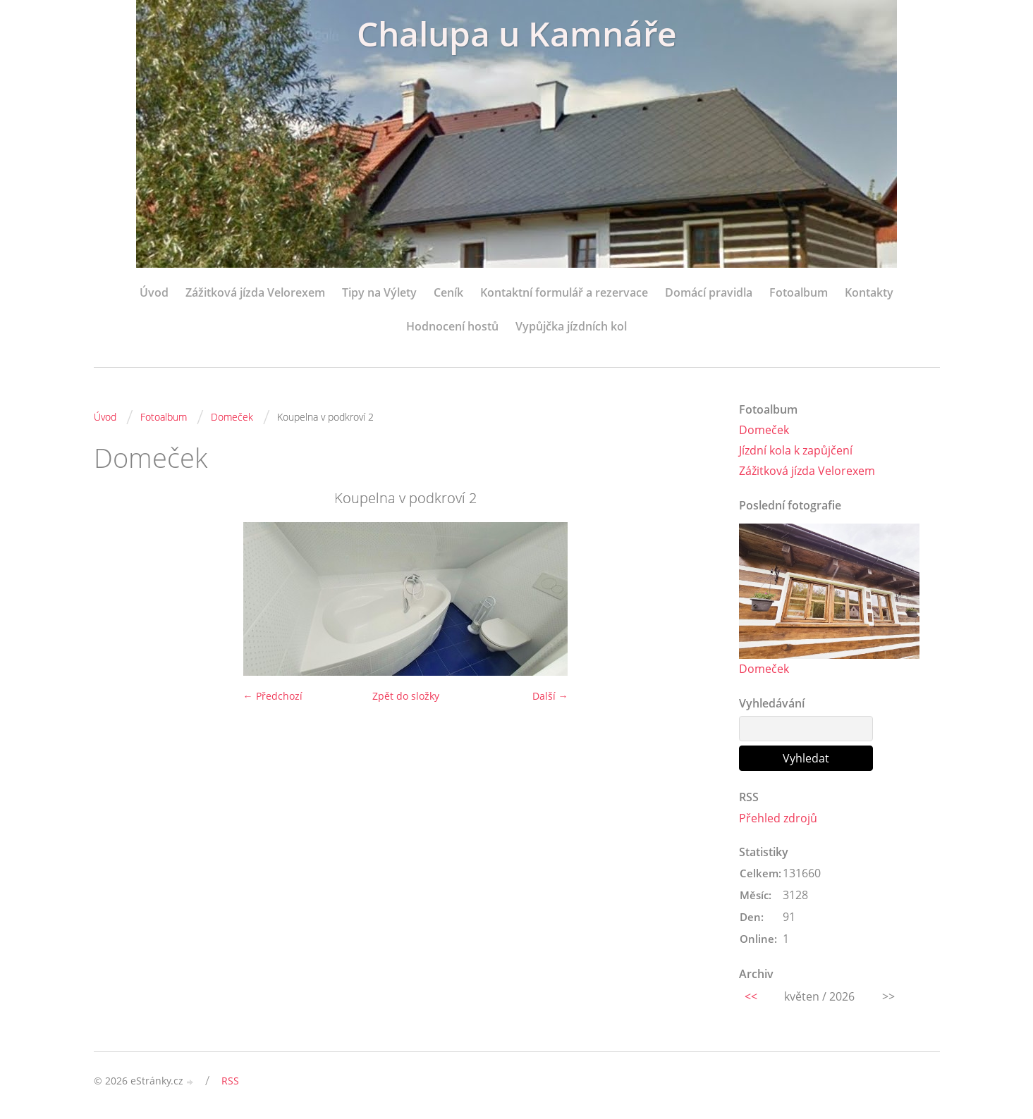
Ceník (448, 292)
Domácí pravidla (708, 292)
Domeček (232, 417)
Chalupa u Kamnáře (517, 33)
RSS (230, 1080)
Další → (550, 696)
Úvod (154, 292)
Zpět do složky (405, 696)
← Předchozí (272, 696)
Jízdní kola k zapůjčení (795, 450)
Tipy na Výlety (379, 292)
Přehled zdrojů (778, 818)
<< (751, 996)
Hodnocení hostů (452, 326)
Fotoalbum (798, 292)
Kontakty (869, 292)
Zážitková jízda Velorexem (255, 292)
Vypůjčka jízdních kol (571, 326)
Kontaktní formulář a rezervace (564, 292)
